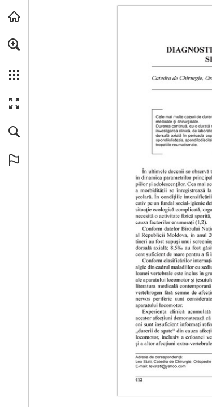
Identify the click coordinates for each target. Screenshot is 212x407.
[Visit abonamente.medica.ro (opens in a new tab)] (14, 16)
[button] (14, 45)
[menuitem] (14, 59)
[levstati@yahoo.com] (167, 366)
